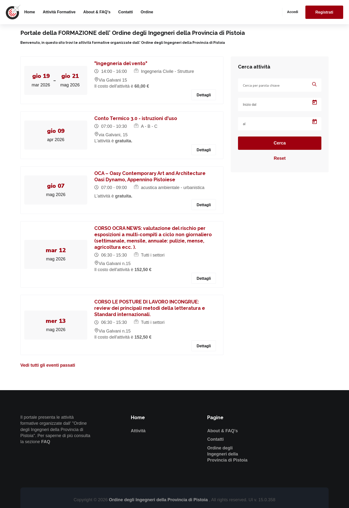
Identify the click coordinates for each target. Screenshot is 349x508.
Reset (280, 158)
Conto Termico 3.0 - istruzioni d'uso (136, 118)
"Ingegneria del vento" (121, 63)
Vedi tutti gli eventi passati (47, 365)
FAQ (45, 441)
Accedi (292, 12)
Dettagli (204, 95)
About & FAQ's (97, 12)
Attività (138, 430)
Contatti (125, 12)
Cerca (280, 143)
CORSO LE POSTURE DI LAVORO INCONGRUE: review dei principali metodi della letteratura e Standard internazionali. (150, 308)
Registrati (324, 12)
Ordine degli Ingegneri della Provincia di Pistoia (227, 454)
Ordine (147, 12)
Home (29, 12)
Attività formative (59, 12)
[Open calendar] (314, 102)
